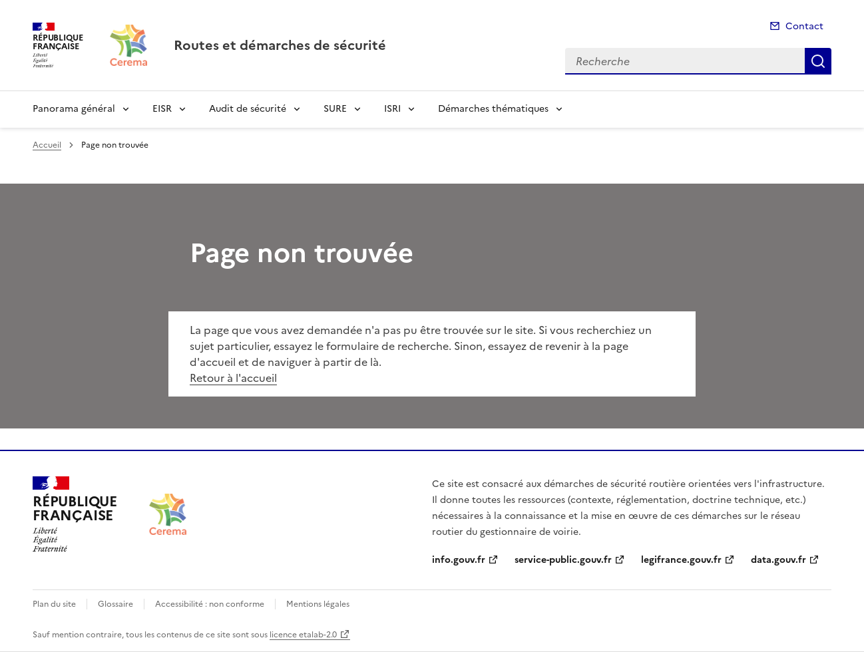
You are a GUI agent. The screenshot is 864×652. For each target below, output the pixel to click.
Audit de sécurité (247, 109)
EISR (162, 109)
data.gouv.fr (778, 560)
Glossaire (115, 604)
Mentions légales (317, 604)
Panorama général (74, 109)
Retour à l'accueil (233, 378)
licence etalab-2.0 (303, 635)
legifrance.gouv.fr (681, 560)
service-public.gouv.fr (563, 560)
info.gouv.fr (458, 560)
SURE (335, 109)
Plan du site (54, 604)
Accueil (47, 145)
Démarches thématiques (493, 109)
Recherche (818, 61)
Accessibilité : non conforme (209, 604)
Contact (804, 26)
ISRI (392, 109)
